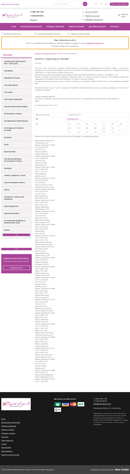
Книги (6, 190)
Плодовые (8, 71)
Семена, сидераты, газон (14, 176)
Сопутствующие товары (14, 183)
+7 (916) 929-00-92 (36, 16)
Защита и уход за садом (10, 4)
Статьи (4, 444)
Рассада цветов (11, 86)
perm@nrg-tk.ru (73, 119)
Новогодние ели (11, 207)
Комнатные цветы (11, 214)
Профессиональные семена (16, 107)
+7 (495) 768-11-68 (36, 12)
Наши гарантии (7, 440)
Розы (6, 145)
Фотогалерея (6, 447)
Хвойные (8, 169)
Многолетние (10, 152)
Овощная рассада (12, 78)
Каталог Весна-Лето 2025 (31, 27)
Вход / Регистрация (119, 4)
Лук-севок (8, 93)
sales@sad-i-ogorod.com (94, 20)
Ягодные (7, 138)
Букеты (7, 230)
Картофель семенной (13, 100)
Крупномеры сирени (12, 114)
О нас (13, 27)
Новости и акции (76, 27)
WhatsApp (33, 20)
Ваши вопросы (6, 451)
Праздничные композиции (16, 121)
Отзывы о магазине (55, 27)
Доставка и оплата (97, 27)
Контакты (114, 27)
